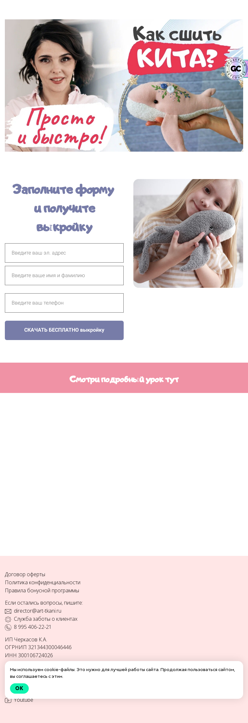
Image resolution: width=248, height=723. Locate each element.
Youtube (23, 699)
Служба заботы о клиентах (46, 618)
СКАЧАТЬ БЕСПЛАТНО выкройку (64, 330)
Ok (19, 688)
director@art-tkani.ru (37, 610)
